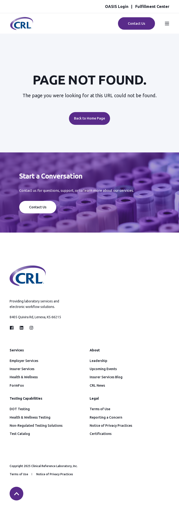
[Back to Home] (22, 27)
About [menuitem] (95, 350)
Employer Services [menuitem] (24, 361)
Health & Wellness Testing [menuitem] (30, 417)
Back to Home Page (89, 118)
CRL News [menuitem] (97, 385)
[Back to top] (16, 493)
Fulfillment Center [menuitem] (152, 6)
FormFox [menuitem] (17, 385)
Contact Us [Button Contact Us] (136, 23)
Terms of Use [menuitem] (100, 409)
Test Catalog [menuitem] (20, 434)
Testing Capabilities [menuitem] (26, 398)
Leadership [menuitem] (98, 361)
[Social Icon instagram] (29, 328)
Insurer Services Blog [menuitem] (106, 377)
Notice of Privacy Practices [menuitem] (111, 425)
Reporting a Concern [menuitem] (106, 417)
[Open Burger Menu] (167, 23)
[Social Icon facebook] (13, 328)
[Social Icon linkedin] (21, 328)
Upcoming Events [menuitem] (103, 369)
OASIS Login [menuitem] (116, 6)
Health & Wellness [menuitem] (24, 377)
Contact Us (37, 207)
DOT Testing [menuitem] (20, 409)
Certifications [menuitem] (100, 434)
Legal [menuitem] (94, 398)
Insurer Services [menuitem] (22, 369)
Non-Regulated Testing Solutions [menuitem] (36, 425)
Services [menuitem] (17, 350)
